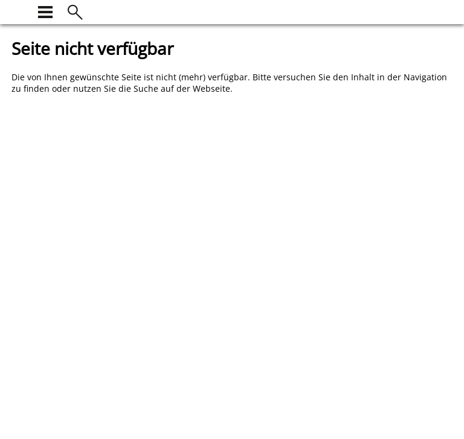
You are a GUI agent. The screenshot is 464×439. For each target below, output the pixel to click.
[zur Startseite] (18, 10)
